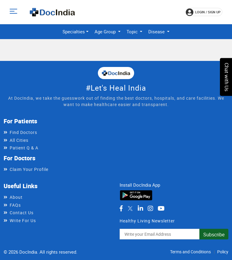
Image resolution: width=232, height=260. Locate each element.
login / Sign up (203, 12)
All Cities (19, 140)
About (16, 197)
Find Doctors (23, 132)
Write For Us (23, 220)
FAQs (15, 205)
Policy (222, 252)
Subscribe (213, 234)
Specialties (74, 31)
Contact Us (22, 212)
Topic (133, 31)
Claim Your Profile (29, 169)
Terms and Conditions (190, 252)
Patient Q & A (24, 148)
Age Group (106, 31)
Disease (157, 31)
